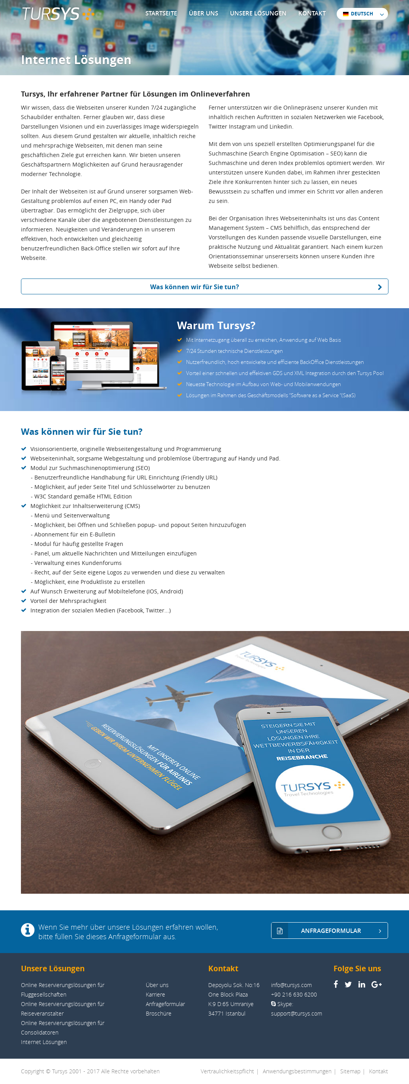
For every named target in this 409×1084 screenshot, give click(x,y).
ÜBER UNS (203, 13)
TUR (58, 14)
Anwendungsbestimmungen (297, 1071)
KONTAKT (312, 13)
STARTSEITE (161, 13)
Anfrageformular (165, 1004)
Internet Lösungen (44, 1042)
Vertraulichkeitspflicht (227, 1071)
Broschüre (159, 1013)
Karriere (155, 994)
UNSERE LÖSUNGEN (258, 13)
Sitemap (350, 1071)
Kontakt (378, 1071)
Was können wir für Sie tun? (269, 286)
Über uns (157, 985)
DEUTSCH (358, 13)
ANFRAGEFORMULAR (329, 931)
